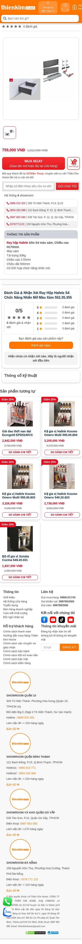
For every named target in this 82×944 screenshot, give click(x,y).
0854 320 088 (17, 210)
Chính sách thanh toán (17, 631)
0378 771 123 (29, 879)
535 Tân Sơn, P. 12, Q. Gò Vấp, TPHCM (51, 217)
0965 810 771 (27, 767)
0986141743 (67, 597)
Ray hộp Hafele (17, 242)
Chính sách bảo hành (16, 651)
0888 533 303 (17, 203)
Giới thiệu (9, 597)
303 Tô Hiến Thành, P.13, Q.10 (45, 203)
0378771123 (17, 224)
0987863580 (66, 601)
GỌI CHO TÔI (67, 186)
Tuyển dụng (10, 605)
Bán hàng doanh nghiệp (18, 609)
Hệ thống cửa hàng (15, 601)
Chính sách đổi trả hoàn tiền (20, 655)
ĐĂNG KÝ (69, 647)
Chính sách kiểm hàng (17, 663)
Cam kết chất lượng (15, 613)
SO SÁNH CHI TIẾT (20, 452)
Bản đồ (12, 729)
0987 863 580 (17, 217)
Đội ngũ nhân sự (13, 617)
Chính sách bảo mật (15, 659)
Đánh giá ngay (40, 345)
